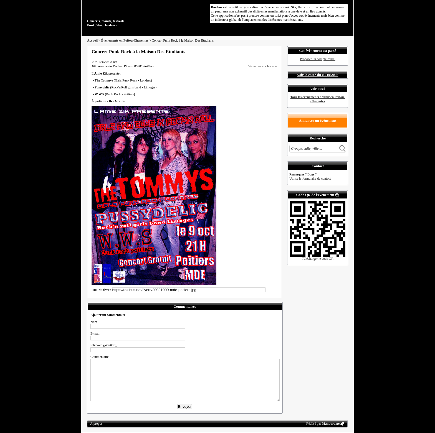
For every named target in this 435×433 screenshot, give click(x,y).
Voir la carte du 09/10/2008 (317, 75)
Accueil (92, 40)
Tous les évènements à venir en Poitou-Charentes (317, 99)
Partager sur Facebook (252, 51)
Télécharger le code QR (317, 259)
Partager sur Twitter (260, 51)
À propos (96, 424)
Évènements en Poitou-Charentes (124, 40)
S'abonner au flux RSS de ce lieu (275, 51)
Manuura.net (331, 424)
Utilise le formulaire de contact (310, 178)
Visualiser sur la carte (262, 66)
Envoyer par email (267, 51)
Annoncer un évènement (318, 120)
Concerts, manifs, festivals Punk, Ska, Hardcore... (123, 15)
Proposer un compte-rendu (317, 59)
